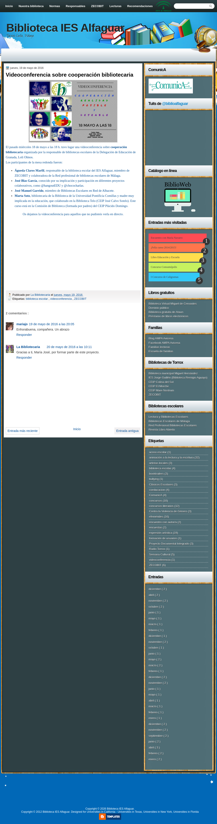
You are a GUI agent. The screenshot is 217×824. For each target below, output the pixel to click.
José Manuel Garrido (29, 190)
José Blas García (26, 180)
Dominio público (159, 307)
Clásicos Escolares (161, 484)
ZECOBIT (97, 6)
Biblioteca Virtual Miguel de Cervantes (173, 303)
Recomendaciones (140, 6)
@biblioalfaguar (175, 103)
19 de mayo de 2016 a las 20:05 (51, 324)
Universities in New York (157, 811)
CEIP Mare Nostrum (161, 390)
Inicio (9, 6)
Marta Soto (22, 195)
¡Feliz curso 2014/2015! (163, 247)
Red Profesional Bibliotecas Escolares (173, 425)
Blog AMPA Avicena (161, 338)
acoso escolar (158, 452)
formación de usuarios (163, 538)
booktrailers (156, 473)
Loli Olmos (25, 157)
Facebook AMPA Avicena (164, 342)
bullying (154, 479)
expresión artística (160, 532)
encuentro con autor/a (163, 522)
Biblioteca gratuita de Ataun (166, 312)
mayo (152, 618)
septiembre (156, 735)
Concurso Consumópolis (164, 267)
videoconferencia (61, 298)
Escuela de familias (161, 351)
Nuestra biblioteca (31, 6)
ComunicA (155, 495)
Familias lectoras (159, 347)
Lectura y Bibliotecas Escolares (168, 416)
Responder (24, 335)
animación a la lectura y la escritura (171, 457)
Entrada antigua (127, 431)
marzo (153, 624)
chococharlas (75, 185)
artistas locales (158, 463)
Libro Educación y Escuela (165, 257)
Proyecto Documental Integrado (169, 543)
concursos (155, 500)
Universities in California (101, 811)
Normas (54, 6)
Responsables (75, 6)
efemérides (156, 516)
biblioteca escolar (37, 298)
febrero (153, 630)
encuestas (155, 527)
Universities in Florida (186, 811)
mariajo (22, 324)
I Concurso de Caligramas (164, 277)
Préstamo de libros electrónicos (168, 316)
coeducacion (157, 489)
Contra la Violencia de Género (168, 511)
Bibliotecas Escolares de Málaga (169, 421)
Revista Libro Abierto (162, 429)
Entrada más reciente (23, 431)
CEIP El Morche (159, 386)
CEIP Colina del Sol (161, 382)
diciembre (155, 589)
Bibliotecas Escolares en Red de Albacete (87, 190)
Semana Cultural (159, 554)
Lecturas (115, 6)
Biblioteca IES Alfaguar (65, 27)
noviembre (156, 600)
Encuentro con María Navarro (167, 237)
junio (152, 612)
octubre (154, 606)
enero (153, 718)
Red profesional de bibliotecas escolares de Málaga (87, 175)
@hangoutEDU (51, 185)
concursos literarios (161, 506)
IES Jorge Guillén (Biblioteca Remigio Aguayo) (178, 377)
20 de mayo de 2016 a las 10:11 (69, 347)
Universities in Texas (130, 811)
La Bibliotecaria (41, 294)
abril (152, 595)
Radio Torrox (157, 549)
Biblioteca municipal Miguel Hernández (173, 373)
